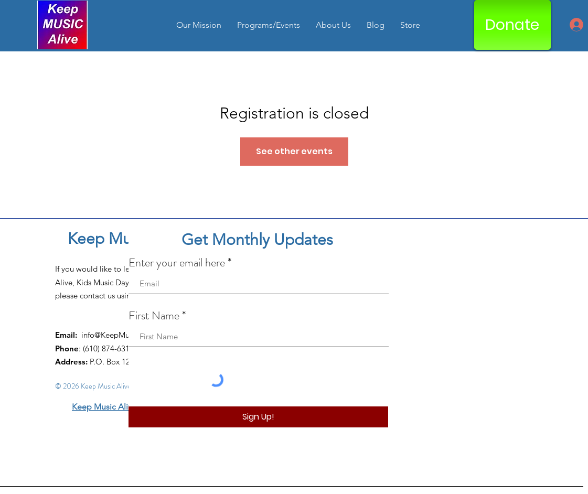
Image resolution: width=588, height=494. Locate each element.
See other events (294, 151)
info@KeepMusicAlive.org (125, 335)
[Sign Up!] (258, 416)
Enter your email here (177, 263)
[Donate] (512, 25)
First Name (154, 315)
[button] (268, 25)
